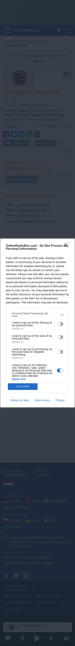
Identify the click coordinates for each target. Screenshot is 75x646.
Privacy (60, 400)
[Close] (67, 246)
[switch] (60, 324)
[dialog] (37, 323)
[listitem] (37, 314)
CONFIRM (22, 386)
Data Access (42, 400)
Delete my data (19, 400)
